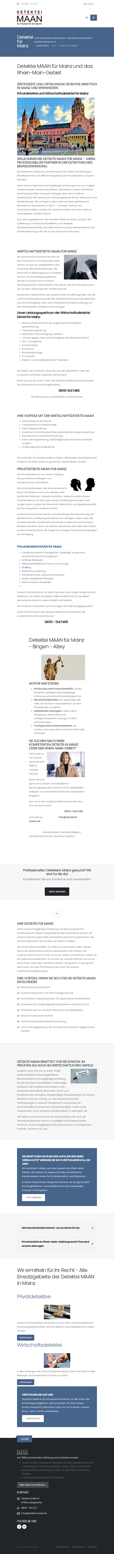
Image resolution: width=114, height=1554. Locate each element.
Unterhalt (65, 552)
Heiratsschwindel (32, 563)
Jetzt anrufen (57, 891)
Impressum (78, 1547)
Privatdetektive (34, 1296)
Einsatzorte (43, 45)
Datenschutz (63, 1547)
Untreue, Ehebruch (32, 560)
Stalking (26, 567)
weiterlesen (26, 1337)
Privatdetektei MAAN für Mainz (39, 546)
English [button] (89, 3)
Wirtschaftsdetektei (39, 1345)
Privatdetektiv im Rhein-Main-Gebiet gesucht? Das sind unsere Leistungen (55, 1244)
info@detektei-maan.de (34, 1513)
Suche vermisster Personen (37, 578)
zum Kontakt (33, 1418)
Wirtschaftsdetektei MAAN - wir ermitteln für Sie (50, 1228)
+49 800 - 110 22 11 (27, 3)
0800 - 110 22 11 (29, 1507)
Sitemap (93, 1547)
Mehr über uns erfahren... (33, 1485)
